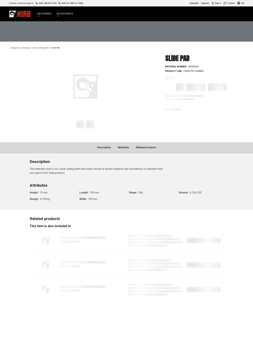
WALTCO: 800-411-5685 (70, 3)
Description (104, 147)
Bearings (26, 48)
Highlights (194, 3)
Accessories (65, 13)
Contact (229, 3)
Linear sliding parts (40, 48)
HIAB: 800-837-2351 (46, 3)
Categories (44, 13)
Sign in (216, 3)
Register (205, 3)
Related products (146, 147)
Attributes (123, 147)
